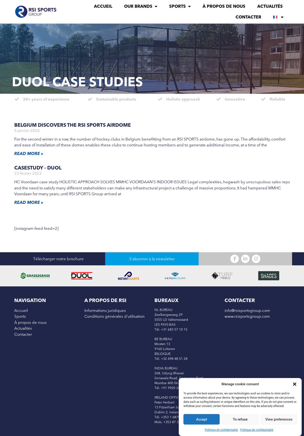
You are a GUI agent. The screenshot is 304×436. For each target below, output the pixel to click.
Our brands (140, 6)
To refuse (240, 420)
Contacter (248, 17)
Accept (201, 420)
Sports (180, 6)
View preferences (278, 420)
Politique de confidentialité (221, 430)
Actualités (270, 6)
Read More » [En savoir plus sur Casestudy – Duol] (28, 202)
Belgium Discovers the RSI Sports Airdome (72, 125)
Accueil (103, 6)
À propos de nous (224, 6)
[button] (294, 384)
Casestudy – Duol (37, 168)
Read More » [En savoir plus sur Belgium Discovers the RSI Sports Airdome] (28, 153)
